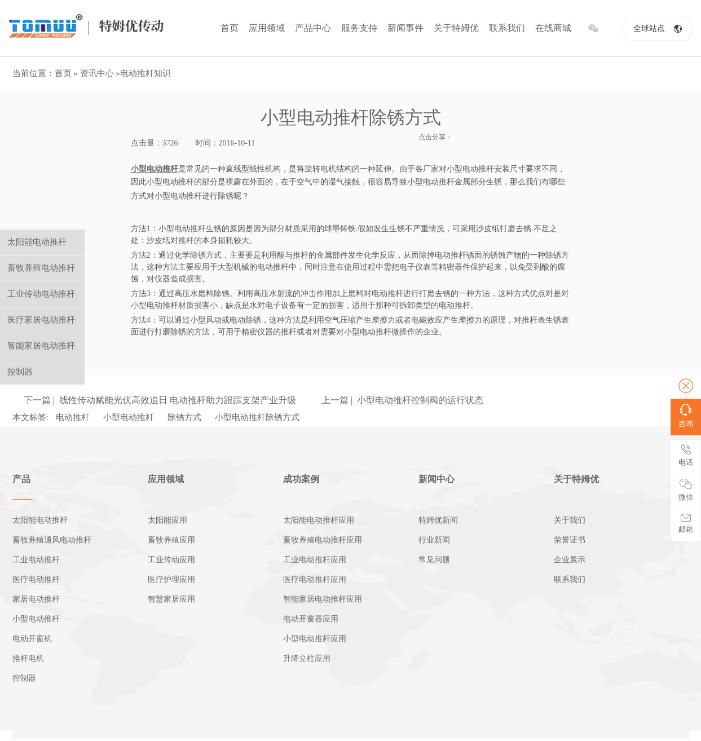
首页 (230, 28)
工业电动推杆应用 (314, 559)
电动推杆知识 (145, 73)
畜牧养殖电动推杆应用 (322, 540)
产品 (21, 479)
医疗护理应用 (171, 579)
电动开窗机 (32, 638)
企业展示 (569, 559)
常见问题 (434, 559)
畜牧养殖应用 (171, 540)
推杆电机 (28, 658)
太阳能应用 (167, 520)
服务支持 (359, 28)
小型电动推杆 (128, 417)
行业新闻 (434, 540)
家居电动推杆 (36, 599)
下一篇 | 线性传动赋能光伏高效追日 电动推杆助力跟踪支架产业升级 (160, 400)
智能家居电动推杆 (41, 345)
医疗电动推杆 (36, 579)
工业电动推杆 (36, 559)
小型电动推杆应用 (314, 638)
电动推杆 (73, 417)
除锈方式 (184, 417)
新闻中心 (436, 479)
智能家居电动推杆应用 (322, 599)
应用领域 (267, 28)
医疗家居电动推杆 (41, 319)
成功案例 (301, 479)
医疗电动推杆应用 (314, 579)
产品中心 (313, 28)
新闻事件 (405, 28)
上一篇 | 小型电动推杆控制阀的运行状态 (402, 400)
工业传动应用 (171, 559)
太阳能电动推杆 (40, 520)
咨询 (685, 416)
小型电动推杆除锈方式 (257, 417)
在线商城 (553, 28)
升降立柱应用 (306, 658)
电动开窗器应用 (310, 619)
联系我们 (507, 28)
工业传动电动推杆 (41, 293)
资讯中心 (97, 73)
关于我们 (569, 520)
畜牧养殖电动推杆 (41, 267)
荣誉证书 (569, 540)
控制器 (24, 678)
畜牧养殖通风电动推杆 (51, 540)
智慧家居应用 (171, 599)
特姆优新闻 (438, 520)
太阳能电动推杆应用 (318, 520)
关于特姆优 (456, 28)
